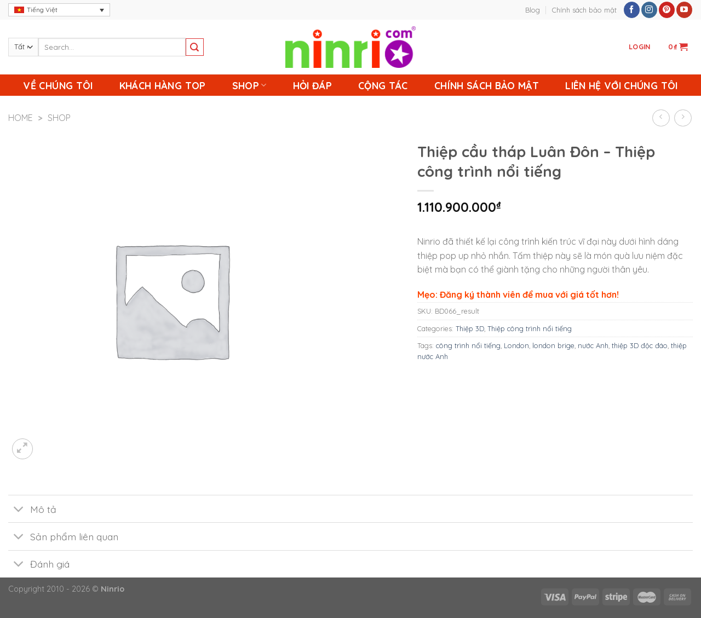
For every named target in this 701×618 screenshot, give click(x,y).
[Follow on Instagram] (649, 10)
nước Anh (593, 345)
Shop (249, 85)
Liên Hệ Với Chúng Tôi (621, 85)
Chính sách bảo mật (584, 9)
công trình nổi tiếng (468, 345)
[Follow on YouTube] (684, 10)
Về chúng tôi (58, 85)
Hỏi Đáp (312, 85)
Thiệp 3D (470, 328)
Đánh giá (39, 565)
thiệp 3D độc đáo (640, 345)
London (516, 345)
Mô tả (32, 510)
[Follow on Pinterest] (667, 10)
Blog (532, 9)
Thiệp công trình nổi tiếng (529, 328)
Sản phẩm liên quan (63, 537)
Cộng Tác (383, 85)
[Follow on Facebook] (632, 10)
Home (20, 117)
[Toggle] (19, 510)
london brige (553, 345)
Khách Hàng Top (162, 85)
